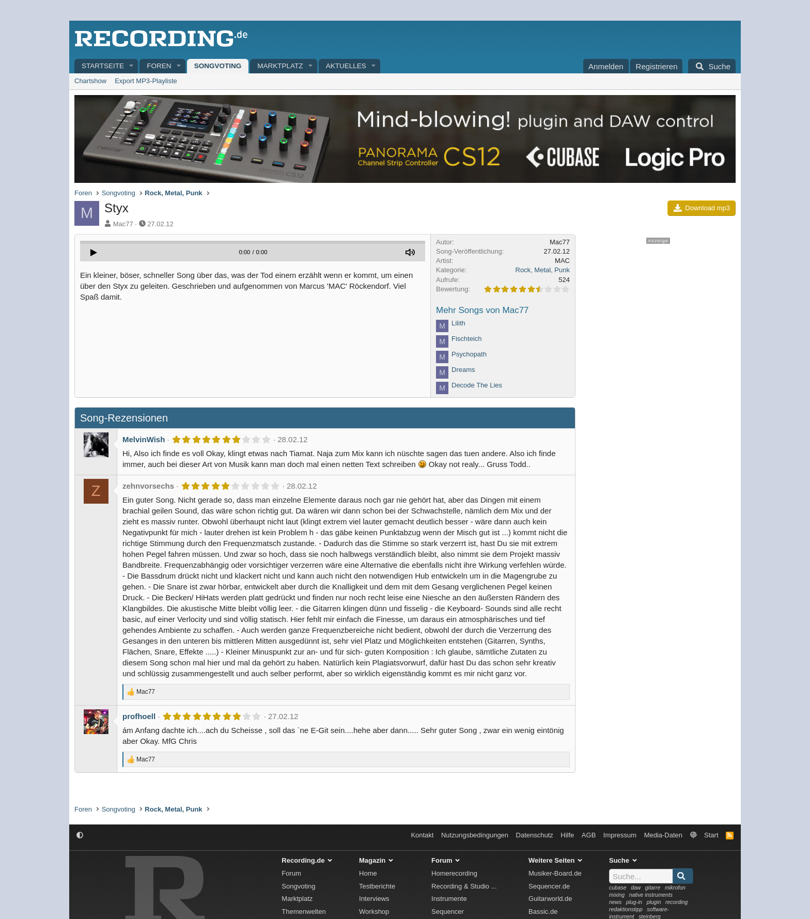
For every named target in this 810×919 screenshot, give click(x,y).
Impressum (619, 835)
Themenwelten (303, 911)
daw (636, 888)
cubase (618, 888)
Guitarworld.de (550, 898)
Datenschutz (534, 835)
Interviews (374, 898)
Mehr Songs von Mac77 (482, 310)
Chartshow (90, 81)
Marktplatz (280, 66)
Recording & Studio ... (463, 886)
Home (368, 873)
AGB (589, 835)
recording (676, 902)
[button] (131, 66)
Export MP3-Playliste (146, 81)
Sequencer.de (549, 886)
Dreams (463, 369)
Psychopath (469, 354)
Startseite (103, 66)
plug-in (634, 902)
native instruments (651, 895)
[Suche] (712, 66)
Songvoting (218, 66)
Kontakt (422, 835)
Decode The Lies (476, 385)
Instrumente (449, 898)
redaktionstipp (626, 909)
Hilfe (567, 835)
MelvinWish (143, 439)
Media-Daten (663, 835)
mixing (617, 895)
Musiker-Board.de (555, 873)
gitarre (652, 888)
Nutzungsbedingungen (474, 835)
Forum (291, 873)
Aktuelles (346, 66)
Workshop (374, 911)
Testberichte (377, 886)
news (615, 902)
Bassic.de (542, 911)
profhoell (138, 716)
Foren (159, 66)
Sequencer (447, 911)
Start (711, 835)
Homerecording (454, 873)
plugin (654, 902)
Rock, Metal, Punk (543, 270)
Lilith (458, 323)
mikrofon (675, 888)
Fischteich (466, 338)
